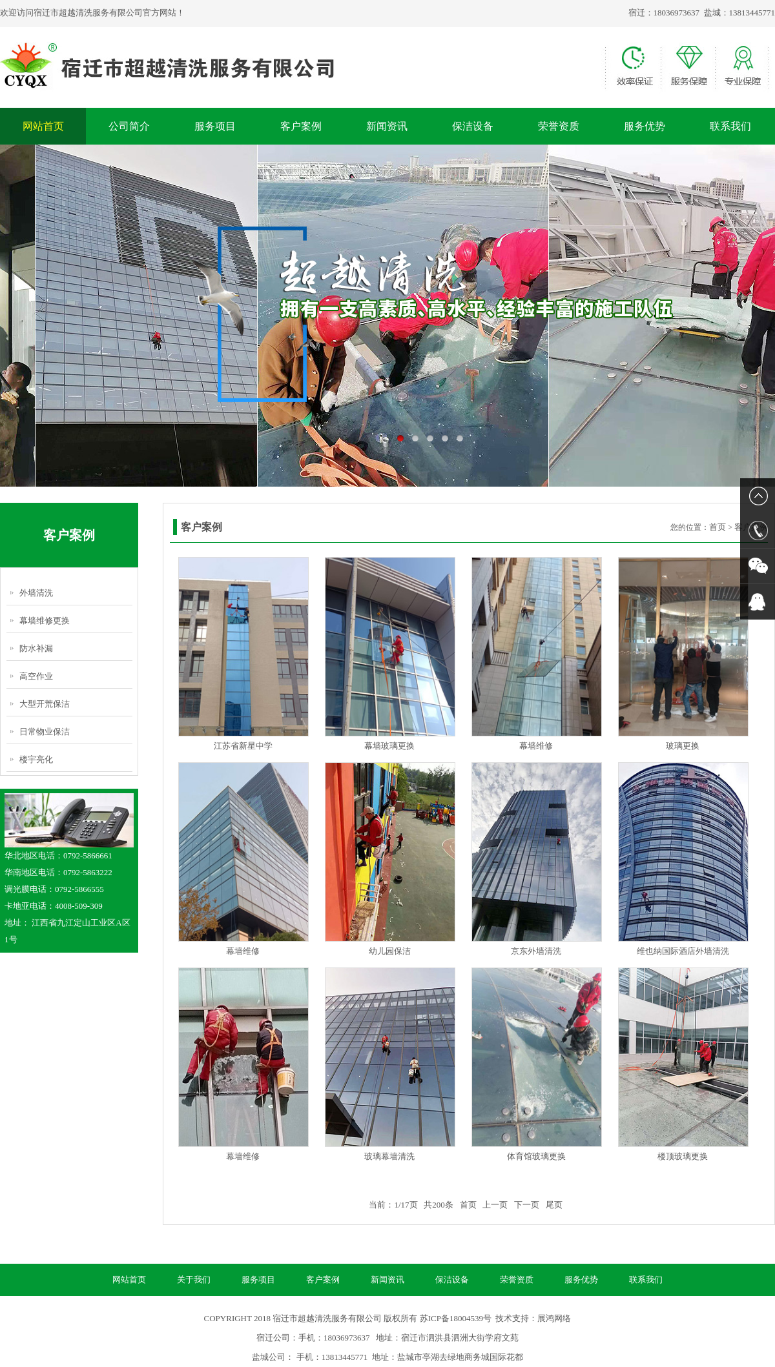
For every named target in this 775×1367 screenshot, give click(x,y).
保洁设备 (472, 126)
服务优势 (644, 126)
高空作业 (36, 676)
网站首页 (43, 126)
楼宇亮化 (36, 759)
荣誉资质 (558, 126)
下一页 (526, 1205)
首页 (717, 527)
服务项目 (215, 126)
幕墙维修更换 (44, 620)
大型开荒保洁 (44, 704)
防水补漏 (36, 648)
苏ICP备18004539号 (455, 1318)
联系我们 (730, 126)
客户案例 (301, 126)
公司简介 (129, 126)
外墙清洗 (36, 593)
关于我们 (194, 1279)
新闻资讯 (387, 126)
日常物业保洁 (44, 731)
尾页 (554, 1205)
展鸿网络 (554, 1318)
